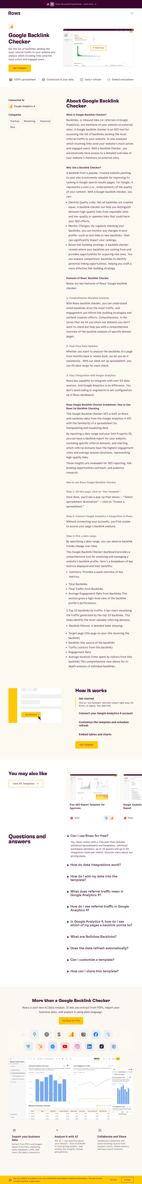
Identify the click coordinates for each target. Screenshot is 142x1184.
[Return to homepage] (14, 13)
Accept (127, 1180)
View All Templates (26, 783)
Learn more (35, 1181)
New (12, 127)
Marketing (29, 121)
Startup (14, 121)
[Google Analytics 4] (11, 26)
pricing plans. (78, 856)
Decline (113, 1180)
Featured (45, 121)
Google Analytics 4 (21, 106)
